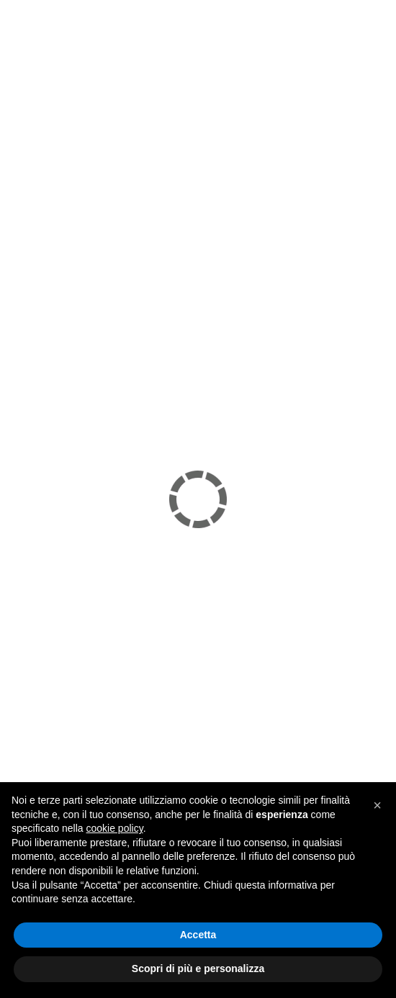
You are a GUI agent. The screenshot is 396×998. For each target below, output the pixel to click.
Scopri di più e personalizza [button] (198, 968)
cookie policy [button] (114, 828)
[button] (377, 805)
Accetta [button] (198, 934)
